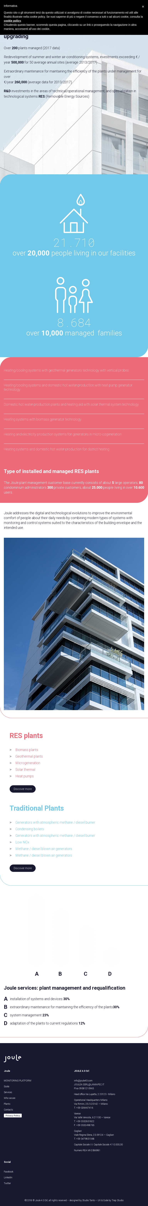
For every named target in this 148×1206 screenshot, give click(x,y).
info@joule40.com (83, 1080)
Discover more (23, 789)
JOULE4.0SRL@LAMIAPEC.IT (89, 1084)
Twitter (7, 1183)
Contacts (8, 1109)
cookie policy (12, 20)
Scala (6, 1086)
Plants (7, 1104)
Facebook (8, 1171)
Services (8, 1092)
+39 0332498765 (85, 1125)
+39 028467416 (84, 1107)
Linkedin (8, 1177)
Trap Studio (118, 1200)
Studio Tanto (88, 1200)
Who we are (9, 1098)
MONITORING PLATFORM (17, 1080)
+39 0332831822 (85, 1121)
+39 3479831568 (85, 1138)
